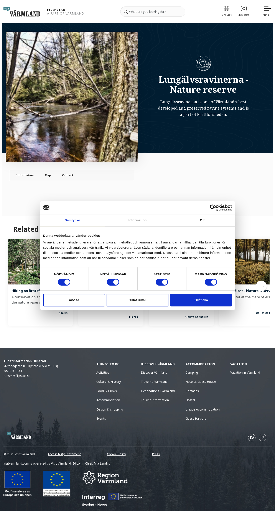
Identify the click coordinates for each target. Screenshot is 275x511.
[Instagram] (243, 11)
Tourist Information (155, 400)
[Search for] (152, 12)
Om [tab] (202, 220)
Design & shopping (109, 409)
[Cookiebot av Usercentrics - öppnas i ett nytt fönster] (213, 207)
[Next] (261, 286)
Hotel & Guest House (201, 382)
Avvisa (74, 300)
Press (156, 454)
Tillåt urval (137, 300)
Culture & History (108, 382)
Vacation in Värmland (245, 372)
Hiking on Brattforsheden (34, 290)
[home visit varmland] (21, 11)
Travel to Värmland (154, 382)
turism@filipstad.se (16, 376)
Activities (102, 372)
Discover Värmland (154, 372)
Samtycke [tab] (72, 220)
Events (101, 418)
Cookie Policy (116, 454)
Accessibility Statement (64, 454)
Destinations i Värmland (158, 391)
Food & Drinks (106, 391)
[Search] (125, 11)
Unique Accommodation (203, 409)
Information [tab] (137, 220)
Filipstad (56, 10)
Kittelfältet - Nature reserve (247, 290)
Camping (192, 372)
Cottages (192, 391)
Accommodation (108, 400)
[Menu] (267, 11)
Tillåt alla (201, 300)
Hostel (190, 400)
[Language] (226, 11)
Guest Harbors (196, 418)
